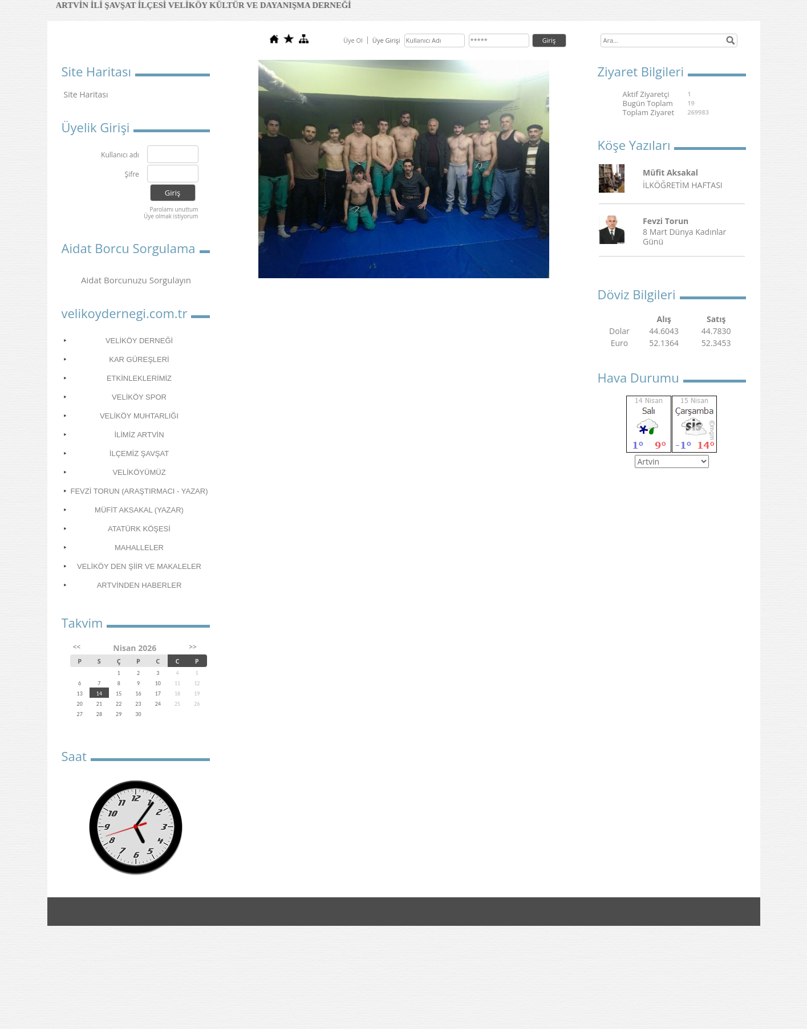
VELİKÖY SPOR (139, 397)
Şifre (132, 174)
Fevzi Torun (665, 220)
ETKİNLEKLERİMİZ (139, 378)
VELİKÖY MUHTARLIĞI (139, 416)
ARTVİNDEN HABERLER (139, 585)
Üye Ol (353, 40)
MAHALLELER (139, 547)
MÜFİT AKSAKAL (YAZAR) (139, 510)
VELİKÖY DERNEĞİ (139, 340)
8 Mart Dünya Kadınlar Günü (684, 236)
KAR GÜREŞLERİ (139, 359)
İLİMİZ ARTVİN (139, 434)
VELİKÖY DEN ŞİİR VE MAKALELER (139, 566)
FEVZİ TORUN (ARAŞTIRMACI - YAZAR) (139, 491)
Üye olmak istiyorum (171, 216)
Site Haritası (86, 94)
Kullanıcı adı (120, 155)
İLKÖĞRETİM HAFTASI (683, 185)
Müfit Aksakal (670, 172)
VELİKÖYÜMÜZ (138, 472)
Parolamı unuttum (173, 209)
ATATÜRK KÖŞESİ (139, 528)
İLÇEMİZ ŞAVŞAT (139, 453)
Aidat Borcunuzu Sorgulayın (136, 280)
